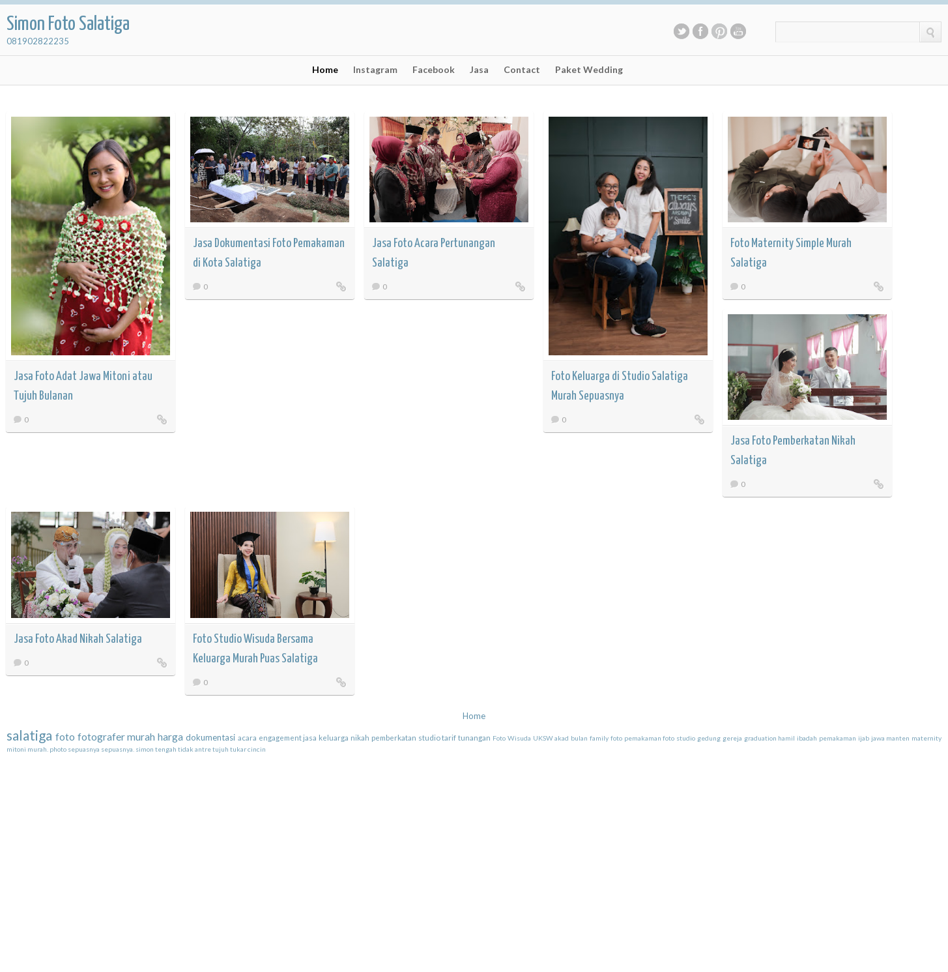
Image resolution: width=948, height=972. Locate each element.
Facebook (700, 31)
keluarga (334, 737)
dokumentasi (210, 737)
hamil (786, 738)
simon (145, 749)
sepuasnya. (117, 749)
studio (429, 737)
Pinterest (719, 31)
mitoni (16, 749)
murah (141, 737)
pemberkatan (393, 737)
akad (561, 738)
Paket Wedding (589, 70)
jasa (310, 737)
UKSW (543, 738)
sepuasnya (84, 749)
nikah (360, 737)
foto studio (679, 738)
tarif (449, 737)
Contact (522, 70)
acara (247, 737)
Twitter (681, 31)
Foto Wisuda (512, 738)
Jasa (479, 70)
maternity (926, 738)
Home (325, 70)
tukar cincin (248, 749)
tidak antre (194, 749)
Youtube (738, 31)
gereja (732, 738)
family (599, 738)
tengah (166, 749)
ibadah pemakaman (826, 738)
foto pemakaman (635, 738)
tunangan (474, 737)
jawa (878, 738)
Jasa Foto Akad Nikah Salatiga (78, 639)
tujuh (220, 749)
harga (170, 737)
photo (58, 749)
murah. (37, 749)
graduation (760, 738)
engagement (280, 737)
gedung (709, 738)
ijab (863, 738)
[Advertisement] (104, 835)
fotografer (101, 737)
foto (65, 737)
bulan (579, 738)
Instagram (375, 70)
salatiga (29, 735)
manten (898, 738)
